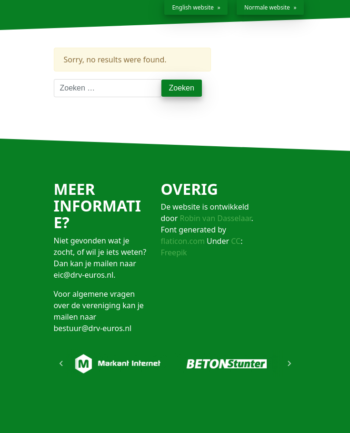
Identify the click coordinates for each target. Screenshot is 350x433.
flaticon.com (183, 241)
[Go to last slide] (61, 363)
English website (192, 7)
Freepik (174, 252)
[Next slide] (289, 363)
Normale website (267, 7)
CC (235, 241)
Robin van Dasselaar (215, 218)
